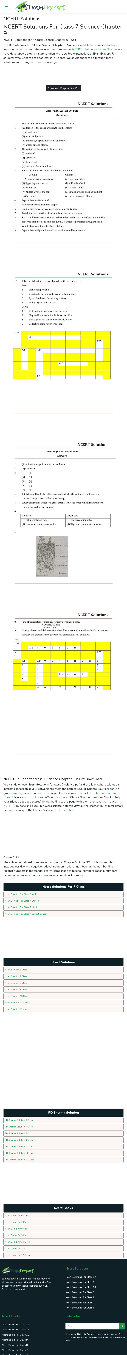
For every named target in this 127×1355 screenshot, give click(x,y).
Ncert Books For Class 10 (15, 1331)
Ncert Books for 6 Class (17, 1213)
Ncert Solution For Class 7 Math (21, 893)
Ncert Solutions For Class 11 (80, 1278)
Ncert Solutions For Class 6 (79, 1304)
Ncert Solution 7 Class (16, 975)
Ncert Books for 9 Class (17, 1232)
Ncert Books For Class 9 (15, 1336)
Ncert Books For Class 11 (15, 1326)
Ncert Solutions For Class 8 (79, 1294)
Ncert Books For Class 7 (15, 1346)
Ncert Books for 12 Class (17, 1251)
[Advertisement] (60, 74)
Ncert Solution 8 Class (16, 981)
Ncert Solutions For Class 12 (80, 1273)
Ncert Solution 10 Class (17, 994)
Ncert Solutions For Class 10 (80, 1283)
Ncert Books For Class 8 (15, 1341)
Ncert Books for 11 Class (17, 1245)
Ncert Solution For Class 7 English (22, 900)
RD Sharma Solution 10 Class (19, 1144)
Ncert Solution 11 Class (17, 1001)
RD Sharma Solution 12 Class (19, 1157)
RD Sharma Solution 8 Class (19, 1131)
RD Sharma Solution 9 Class (19, 1137)
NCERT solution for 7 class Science (94, 49)
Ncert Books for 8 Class (17, 1225)
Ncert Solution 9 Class (16, 988)
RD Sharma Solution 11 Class (19, 1150)
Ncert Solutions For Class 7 (79, 1299)
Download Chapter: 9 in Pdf (63, 88)
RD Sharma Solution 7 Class (19, 1125)
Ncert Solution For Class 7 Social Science (25, 913)
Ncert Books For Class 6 (15, 1352)
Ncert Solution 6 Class (16, 968)
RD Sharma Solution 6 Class (19, 1118)
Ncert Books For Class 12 (15, 1321)
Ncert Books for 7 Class (17, 1219)
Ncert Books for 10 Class (17, 1238)
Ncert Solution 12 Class (17, 1007)
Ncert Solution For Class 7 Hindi (21, 906)
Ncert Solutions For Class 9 (79, 1289)
